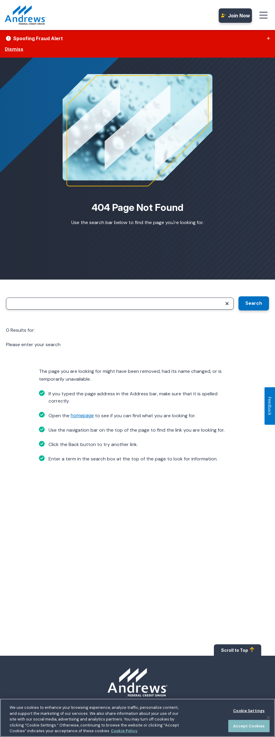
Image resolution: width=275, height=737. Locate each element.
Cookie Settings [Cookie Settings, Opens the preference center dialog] (249, 712)
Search (253, 303)
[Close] (268, 719)
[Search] (120, 304)
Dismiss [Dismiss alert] (14, 49)
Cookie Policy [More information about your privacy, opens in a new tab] (124, 732)
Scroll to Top (237, 650)
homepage (82, 415)
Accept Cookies (249, 727)
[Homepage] (137, 682)
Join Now (235, 16)
